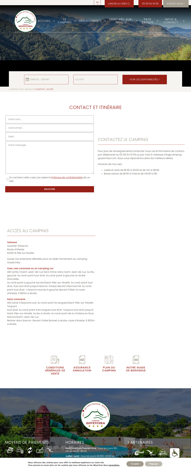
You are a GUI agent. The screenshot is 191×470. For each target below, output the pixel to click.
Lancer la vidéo (117, 4)
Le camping (65, 21)
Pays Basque (148, 21)
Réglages (153, 463)
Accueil (44, 21)
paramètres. (114, 465)
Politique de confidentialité (67, 177)
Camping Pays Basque (21, 89)
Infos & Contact (171, 21)
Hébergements (90, 21)
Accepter (135, 463)
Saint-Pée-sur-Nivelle (121, 21)
